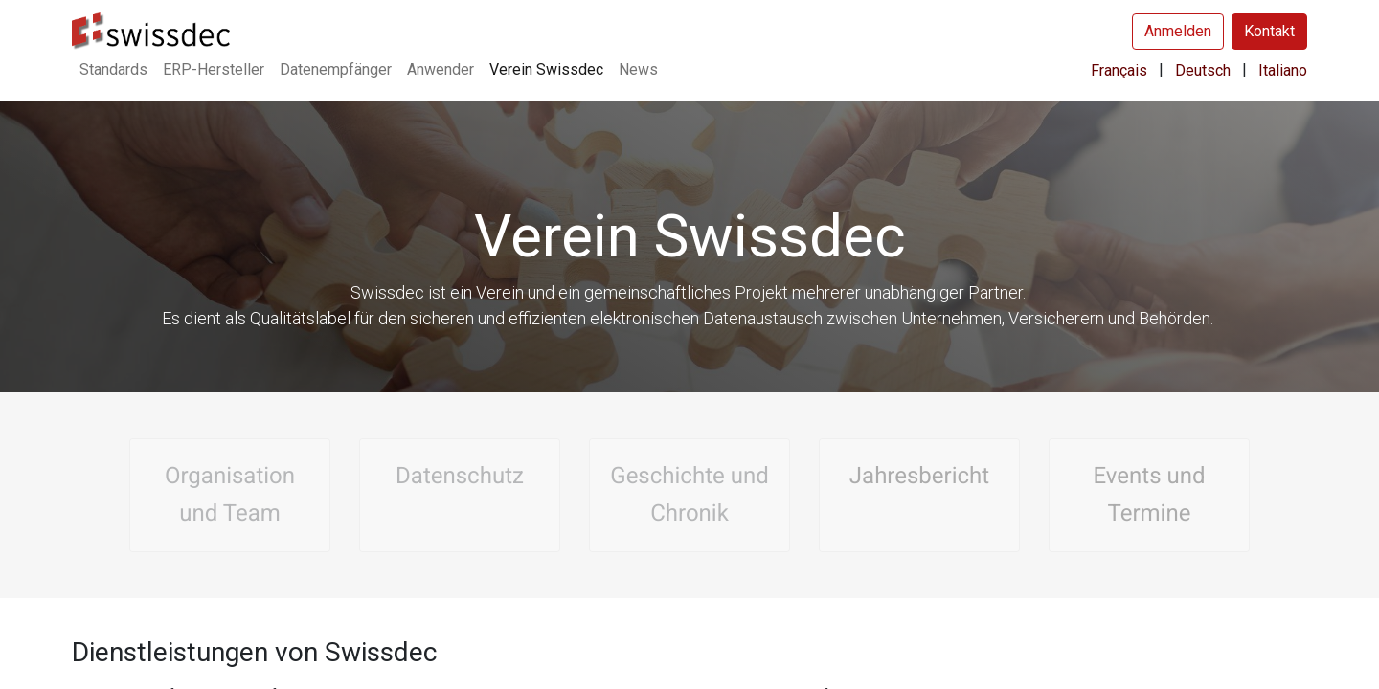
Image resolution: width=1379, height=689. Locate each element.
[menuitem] (113, 70)
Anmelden (1177, 31)
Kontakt (1269, 31)
